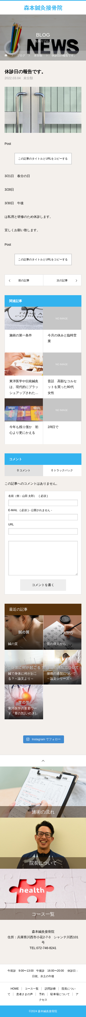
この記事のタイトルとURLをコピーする (43, 158)
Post (8, 144)
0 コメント (24, 470)
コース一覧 (32, 988)
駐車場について (60, 994)
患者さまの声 (24, 994)
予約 (41, 994)
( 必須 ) (28, 496)
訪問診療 (50, 988)
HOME (15, 988)
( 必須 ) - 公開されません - (30, 510)
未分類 (28, 78)
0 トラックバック (62, 470)
